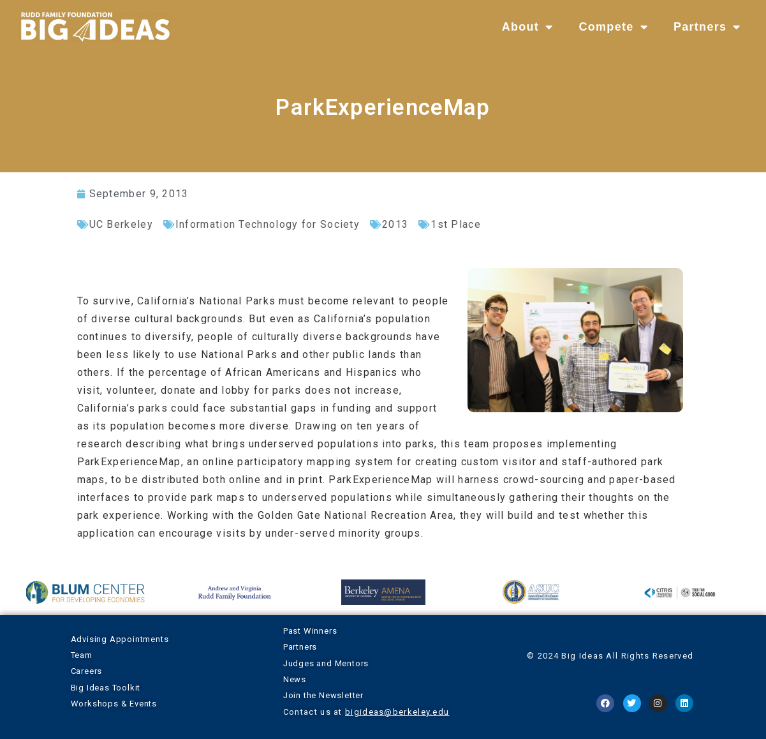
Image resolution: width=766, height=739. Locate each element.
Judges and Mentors (326, 663)
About (528, 27)
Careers (87, 671)
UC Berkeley (121, 224)
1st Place (456, 224)
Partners (707, 27)
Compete (612, 27)
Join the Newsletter (323, 695)
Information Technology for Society (267, 224)
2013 (395, 224)
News (294, 679)
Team (81, 655)
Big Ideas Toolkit (106, 687)
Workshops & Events (114, 703)
